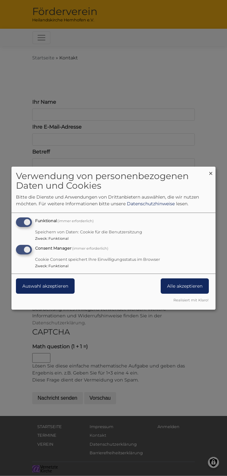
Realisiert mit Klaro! (191, 300)
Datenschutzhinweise (151, 204)
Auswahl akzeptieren (45, 286)
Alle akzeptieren (184, 286)
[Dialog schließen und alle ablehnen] (211, 170)
